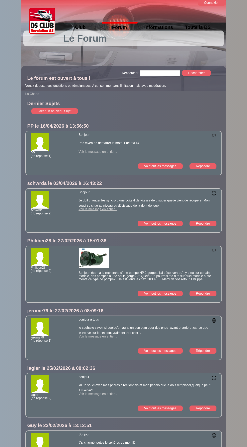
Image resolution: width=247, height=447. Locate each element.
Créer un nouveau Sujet (54, 111)
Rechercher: (130, 73)
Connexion (211, 2)
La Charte (32, 94)
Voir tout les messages (160, 166)
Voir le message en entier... (98, 151)
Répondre (203, 166)
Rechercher (196, 73)
